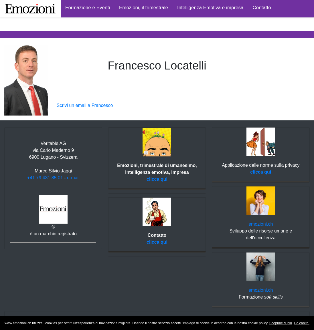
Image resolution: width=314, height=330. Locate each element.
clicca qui (157, 179)
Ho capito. (301, 323)
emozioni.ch (260, 224)
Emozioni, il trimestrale (143, 7)
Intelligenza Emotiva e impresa (210, 7)
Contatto (261, 7)
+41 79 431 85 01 (45, 177)
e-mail (73, 177)
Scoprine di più (280, 323)
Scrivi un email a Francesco (85, 105)
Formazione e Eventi (87, 7)
